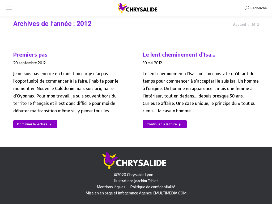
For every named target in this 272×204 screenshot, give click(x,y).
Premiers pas (30, 54)
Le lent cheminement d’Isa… (179, 54)
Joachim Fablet (146, 180)
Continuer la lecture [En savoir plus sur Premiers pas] (34, 124)
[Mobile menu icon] (9, 8)
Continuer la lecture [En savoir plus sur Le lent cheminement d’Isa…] (163, 124)
